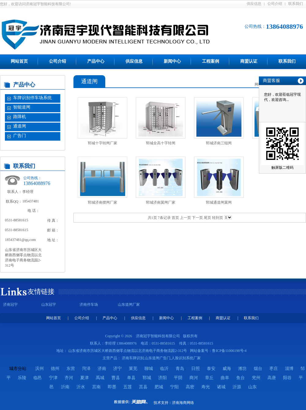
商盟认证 (248, 61)
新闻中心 (172, 61)
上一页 (185, 218)
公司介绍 (274, 4)
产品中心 (95, 61)
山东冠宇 (48, 304)
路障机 (19, 116)
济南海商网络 (183, 403)
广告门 (19, 135)
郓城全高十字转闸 (160, 143)
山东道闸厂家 (129, 304)
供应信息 (254, 4)
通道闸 (19, 126)
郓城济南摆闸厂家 (102, 202)
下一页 (197, 218)
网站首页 (19, 61)
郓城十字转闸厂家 (102, 143)
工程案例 (210, 61)
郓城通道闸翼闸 (219, 202)
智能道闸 (21, 107)
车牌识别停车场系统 (32, 97)
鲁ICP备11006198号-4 (229, 351)
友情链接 (41, 291)
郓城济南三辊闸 (219, 143)
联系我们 (295, 4)
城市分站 (17, 368)
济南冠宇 (10, 304)
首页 (175, 218)
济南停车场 (89, 304)
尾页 (207, 218)
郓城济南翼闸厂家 (160, 202)
